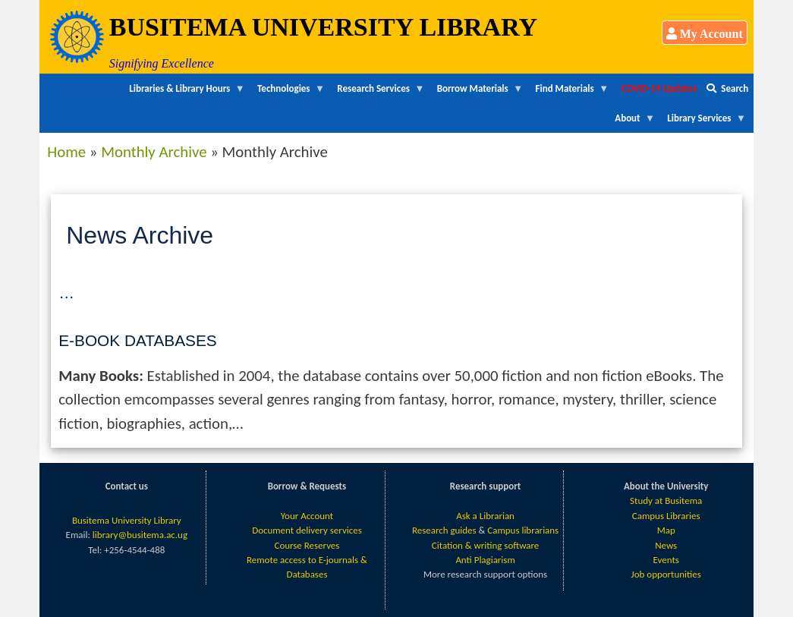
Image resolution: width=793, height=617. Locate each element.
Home (66, 152)
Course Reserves (306, 545)
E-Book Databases (137, 340)
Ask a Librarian (485, 515)
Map (666, 530)
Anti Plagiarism (485, 559)
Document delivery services (307, 530)
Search (727, 88)
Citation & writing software (485, 545)
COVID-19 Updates (659, 88)
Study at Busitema (666, 500)
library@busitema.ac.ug (140, 534)
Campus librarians (523, 530)
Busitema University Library (126, 520)
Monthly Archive (153, 152)
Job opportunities (666, 574)
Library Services (704, 122)
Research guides (444, 530)
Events (666, 559)
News (666, 545)
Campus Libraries (666, 515)
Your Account (307, 515)
